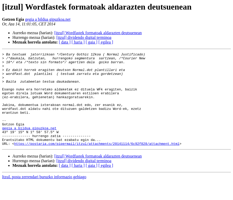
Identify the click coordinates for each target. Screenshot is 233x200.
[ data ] (65, 42)
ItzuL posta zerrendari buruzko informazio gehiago (44, 195)
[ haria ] (78, 42)
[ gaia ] (91, 42)
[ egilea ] (105, 42)
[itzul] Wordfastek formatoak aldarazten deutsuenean (98, 33)
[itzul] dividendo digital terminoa (83, 37)
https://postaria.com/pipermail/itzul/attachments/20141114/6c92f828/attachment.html (97, 162)
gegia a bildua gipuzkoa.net (48, 19)
